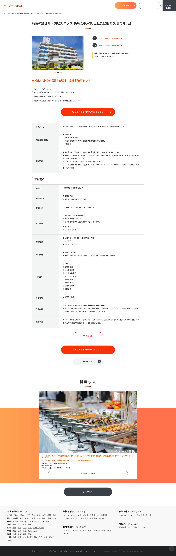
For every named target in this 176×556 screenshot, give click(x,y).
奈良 (30, 528)
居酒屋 (105, 515)
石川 (42, 521)
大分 (40, 537)
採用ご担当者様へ (149, 5)
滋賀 (25, 528)
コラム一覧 (107, 5)
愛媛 (30, 534)
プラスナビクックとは (64, 5)
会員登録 (125, 5)
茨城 (49, 518)
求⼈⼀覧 (12, 13)
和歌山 (36, 528)
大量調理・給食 (100, 530)
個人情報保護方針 (76, 551)
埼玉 (39, 518)
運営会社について (38, 551)
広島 (19, 531)
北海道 (22, 515)
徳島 (25, 534)
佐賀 (30, 537)
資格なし (137, 527)
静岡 (19, 524)
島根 (30, 531)
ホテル (66, 515)
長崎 (35, 537)
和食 (90, 530)
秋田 (49, 515)
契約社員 (140, 515)
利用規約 (63, 551)
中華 (85, 530)
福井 (47, 521)
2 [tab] (57, 72)
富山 (37, 521)
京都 (19, 528)
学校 (99, 515)
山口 (35, 531)
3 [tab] (60, 72)
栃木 (44, 518)
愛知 (30, 524)
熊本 (45, 537)
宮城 (33, 515)
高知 (19, 534)
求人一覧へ (88, 491)
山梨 (21, 521)
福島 (54, 515)
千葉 (33, 518)
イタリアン (68, 530)
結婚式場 (93, 518)
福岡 (19, 537)
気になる (98, 5)
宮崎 (25, 537)
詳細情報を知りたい (88, 474)
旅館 (72, 518)
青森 (39, 515)
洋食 (109, 530)
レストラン (75, 515)
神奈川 (27, 518)
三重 (14, 524)
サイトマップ (90, 551)
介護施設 (84, 515)
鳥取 (25, 531)
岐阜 (25, 524)
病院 (78, 518)
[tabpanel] (58, 53)
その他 (101, 518)
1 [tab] (54, 72)
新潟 (32, 521)
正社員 (148, 515)
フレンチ (77, 530)
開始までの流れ (79, 5)
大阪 (14, 528)
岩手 (28, 515)
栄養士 (129, 527)
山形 (44, 515)
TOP (50, 5)
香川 (14, 534)
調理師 (122, 527)
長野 (26, 521)
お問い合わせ (52, 551)
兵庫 (42, 528)
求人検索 (90, 5)
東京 (21, 518)
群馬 (54, 518)
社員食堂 (84, 518)
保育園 (92, 515)
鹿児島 (51, 537)
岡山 (14, 531)
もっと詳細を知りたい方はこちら (88, 111)
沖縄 (10, 540)
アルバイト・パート (127, 515)
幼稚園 (66, 518)
